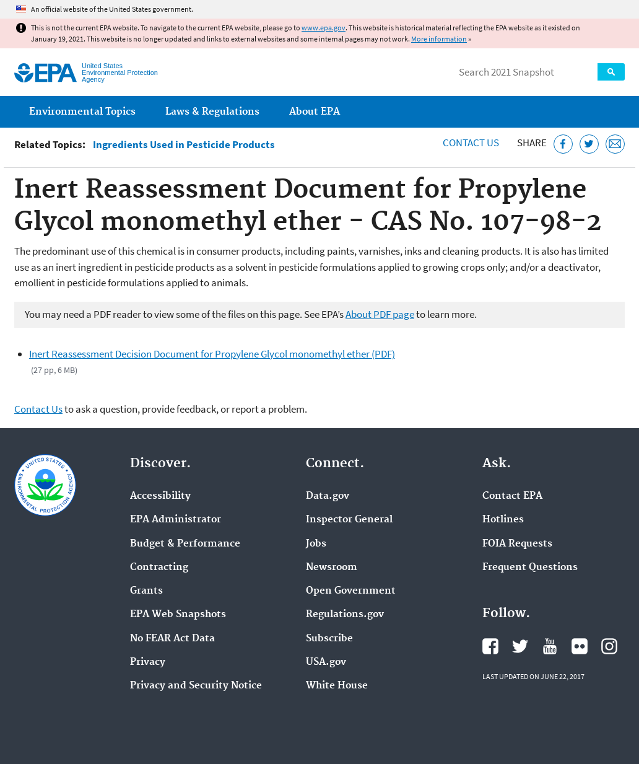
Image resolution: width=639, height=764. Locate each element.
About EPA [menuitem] (314, 112)
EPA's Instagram (609, 646)
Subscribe (329, 638)
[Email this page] (615, 144)
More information (439, 38)
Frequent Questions (530, 567)
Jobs (316, 544)
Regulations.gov (345, 614)
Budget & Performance (185, 544)
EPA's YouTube (550, 646)
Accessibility (160, 496)
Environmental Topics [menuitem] (82, 112)
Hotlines (503, 519)
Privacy (147, 662)
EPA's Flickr (580, 646)
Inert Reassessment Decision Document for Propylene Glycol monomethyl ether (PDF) (212, 354)
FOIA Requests (517, 544)
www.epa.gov (324, 27)
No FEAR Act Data (172, 638)
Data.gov (327, 496)
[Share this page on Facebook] (563, 144)
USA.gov (326, 662)
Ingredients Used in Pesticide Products (184, 144)
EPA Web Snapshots (178, 614)
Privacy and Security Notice (196, 686)
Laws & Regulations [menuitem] (212, 112)
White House (337, 686)
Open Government (351, 591)
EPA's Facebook (490, 646)
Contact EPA (512, 496)
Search (611, 72)
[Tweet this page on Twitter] (589, 144)
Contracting (159, 567)
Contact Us (471, 142)
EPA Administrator (175, 519)
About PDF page (380, 314)
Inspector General (349, 519)
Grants (146, 591)
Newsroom (331, 567)
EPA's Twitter (520, 646)
